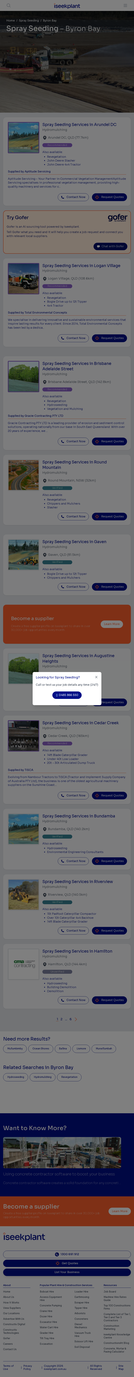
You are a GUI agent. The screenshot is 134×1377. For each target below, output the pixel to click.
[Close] (96, 677)
